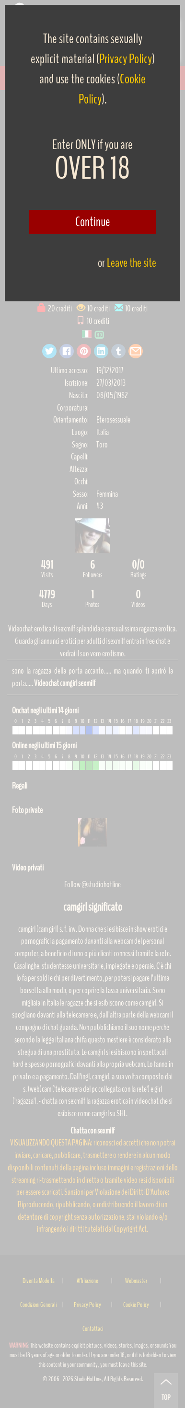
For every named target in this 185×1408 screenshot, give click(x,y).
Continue (92, 222)
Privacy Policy (125, 59)
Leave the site (131, 262)
